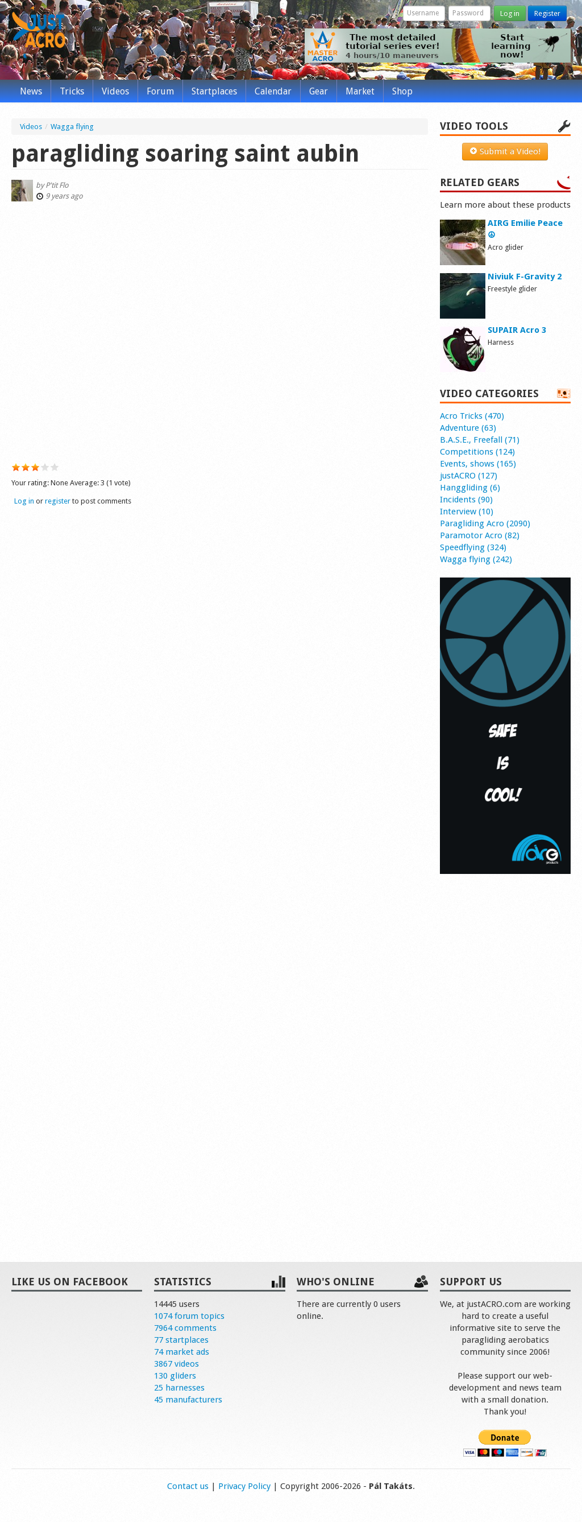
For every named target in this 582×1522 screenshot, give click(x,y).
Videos (115, 91)
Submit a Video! (505, 151)
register (57, 501)
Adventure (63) (468, 428)
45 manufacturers (188, 1400)
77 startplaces (181, 1340)
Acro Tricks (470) (472, 416)
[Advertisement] (505, 1056)
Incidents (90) (466, 499)
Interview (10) (466, 511)
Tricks (72, 91)
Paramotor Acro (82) (479, 535)
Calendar (273, 91)
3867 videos (176, 1364)
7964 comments (185, 1328)
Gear (318, 91)
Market (360, 91)
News (31, 91)
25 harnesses (179, 1388)
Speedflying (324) (473, 547)
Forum (160, 91)
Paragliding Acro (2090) (485, 523)
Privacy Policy (244, 1486)
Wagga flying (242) (476, 559)
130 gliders (175, 1376)
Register (547, 13)
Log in (509, 13)
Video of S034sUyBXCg (219, 329)
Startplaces (214, 91)
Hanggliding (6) (470, 487)
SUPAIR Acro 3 (517, 330)
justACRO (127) (468, 476)
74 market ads (181, 1352)
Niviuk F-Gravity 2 (525, 276)
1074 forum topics (189, 1316)
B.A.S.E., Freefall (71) (479, 440)
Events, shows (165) (478, 464)
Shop (402, 91)
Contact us (188, 1486)
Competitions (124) (477, 452)
